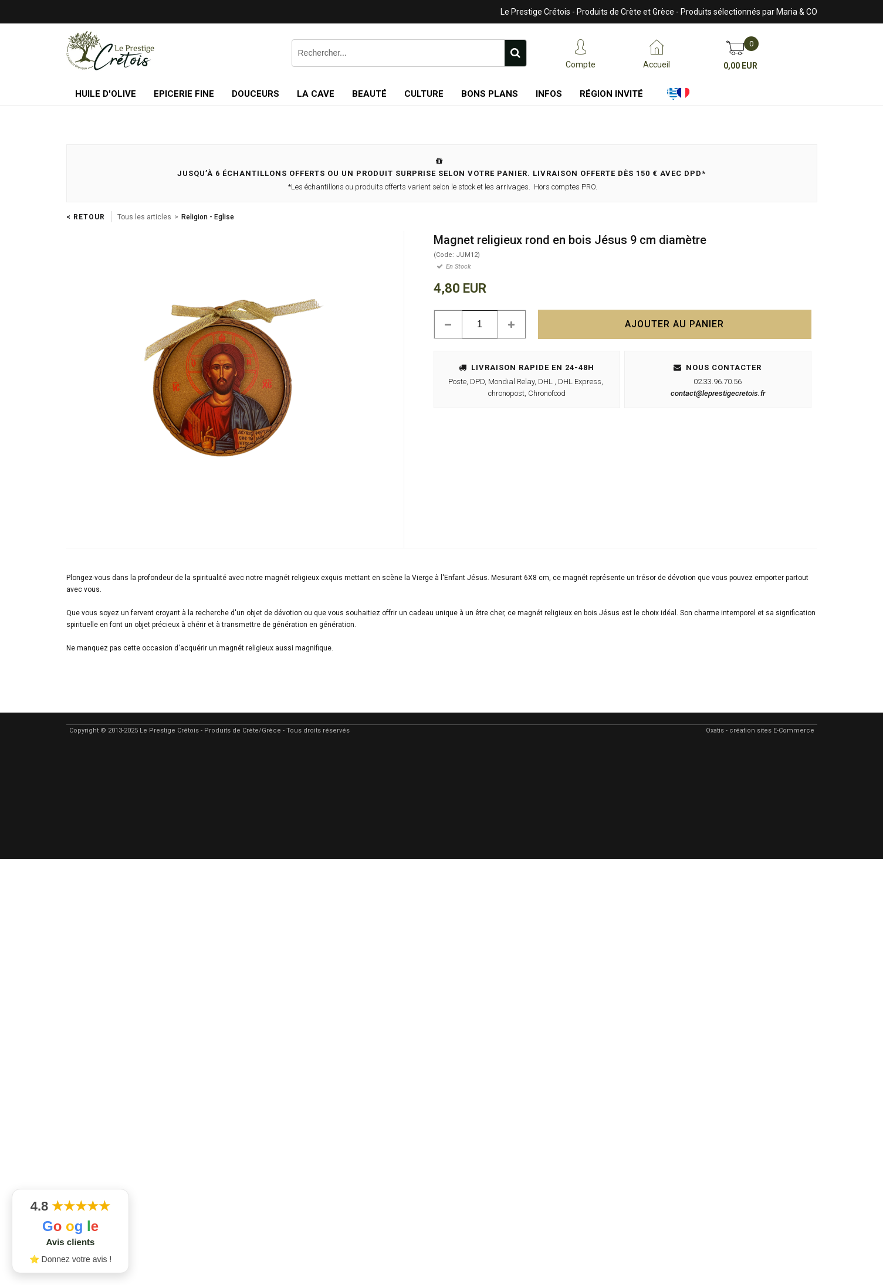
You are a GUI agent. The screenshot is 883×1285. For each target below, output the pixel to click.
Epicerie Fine (184, 94)
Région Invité (611, 94)
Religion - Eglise (207, 217)
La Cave (315, 94)
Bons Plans (489, 94)
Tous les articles (144, 217)
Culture (424, 94)
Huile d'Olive (105, 94)
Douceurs (255, 94)
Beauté (369, 94)
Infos (549, 94)
